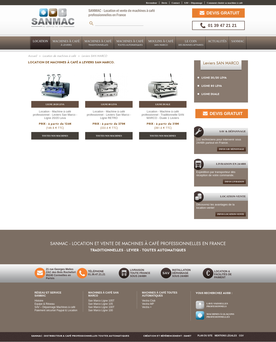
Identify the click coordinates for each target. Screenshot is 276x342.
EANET (187, 335)
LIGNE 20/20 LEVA (212, 78)
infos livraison (234, 181)
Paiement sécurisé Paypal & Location (55, 310)
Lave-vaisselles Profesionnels (217, 305)
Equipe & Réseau (44, 303)
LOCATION (40, 41)
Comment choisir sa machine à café (225, 3)
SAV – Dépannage (193, 3)
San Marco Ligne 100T (101, 307)
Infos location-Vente (230, 214)
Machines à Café (66, 43)
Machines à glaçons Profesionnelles (220, 315)
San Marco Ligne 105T (101, 300)
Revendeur (151, 3)
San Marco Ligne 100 (100, 310)
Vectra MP (148, 303)
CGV (241, 335)
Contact (176, 3)
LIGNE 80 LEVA (209, 86)
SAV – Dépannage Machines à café (54, 307)
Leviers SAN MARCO (221, 63)
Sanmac (237, 41)
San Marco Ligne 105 (100, 303)
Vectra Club (148, 300)
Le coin (190, 43)
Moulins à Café (161, 43)
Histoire (38, 300)
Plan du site (205, 335)
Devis (164, 3)
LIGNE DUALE (208, 94)
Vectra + (147, 307)
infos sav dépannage (231, 149)
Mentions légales (226, 335)
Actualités (217, 41)
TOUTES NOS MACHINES (55, 136)
